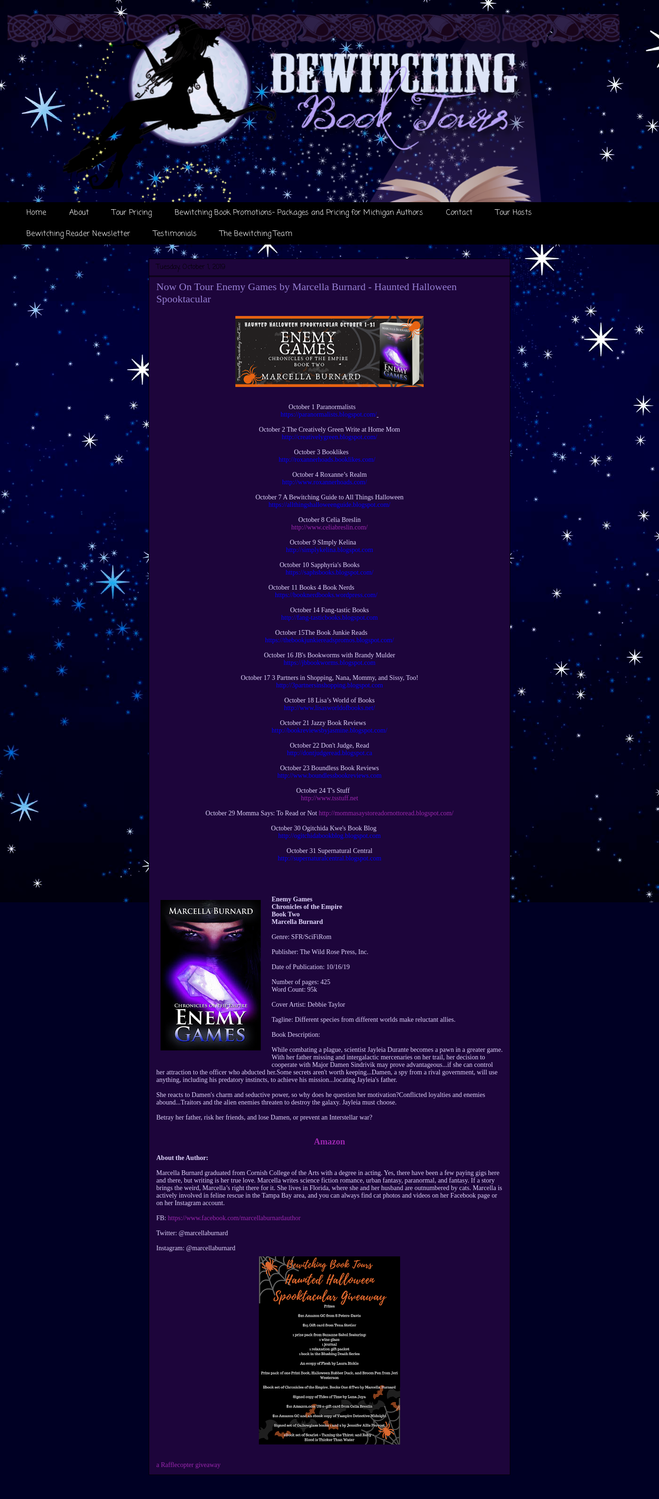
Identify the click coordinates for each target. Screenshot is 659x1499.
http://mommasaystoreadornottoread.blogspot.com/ (386, 813)
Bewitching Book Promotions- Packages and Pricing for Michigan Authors (299, 213)
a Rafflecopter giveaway (188, 1464)
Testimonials (175, 234)
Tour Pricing (132, 213)
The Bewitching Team (256, 234)
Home (36, 213)
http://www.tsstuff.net (329, 798)
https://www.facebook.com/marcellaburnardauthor (234, 1218)
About (79, 213)
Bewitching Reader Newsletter (78, 234)
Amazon (329, 1141)
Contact (459, 213)
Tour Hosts (514, 213)
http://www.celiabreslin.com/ (329, 527)
